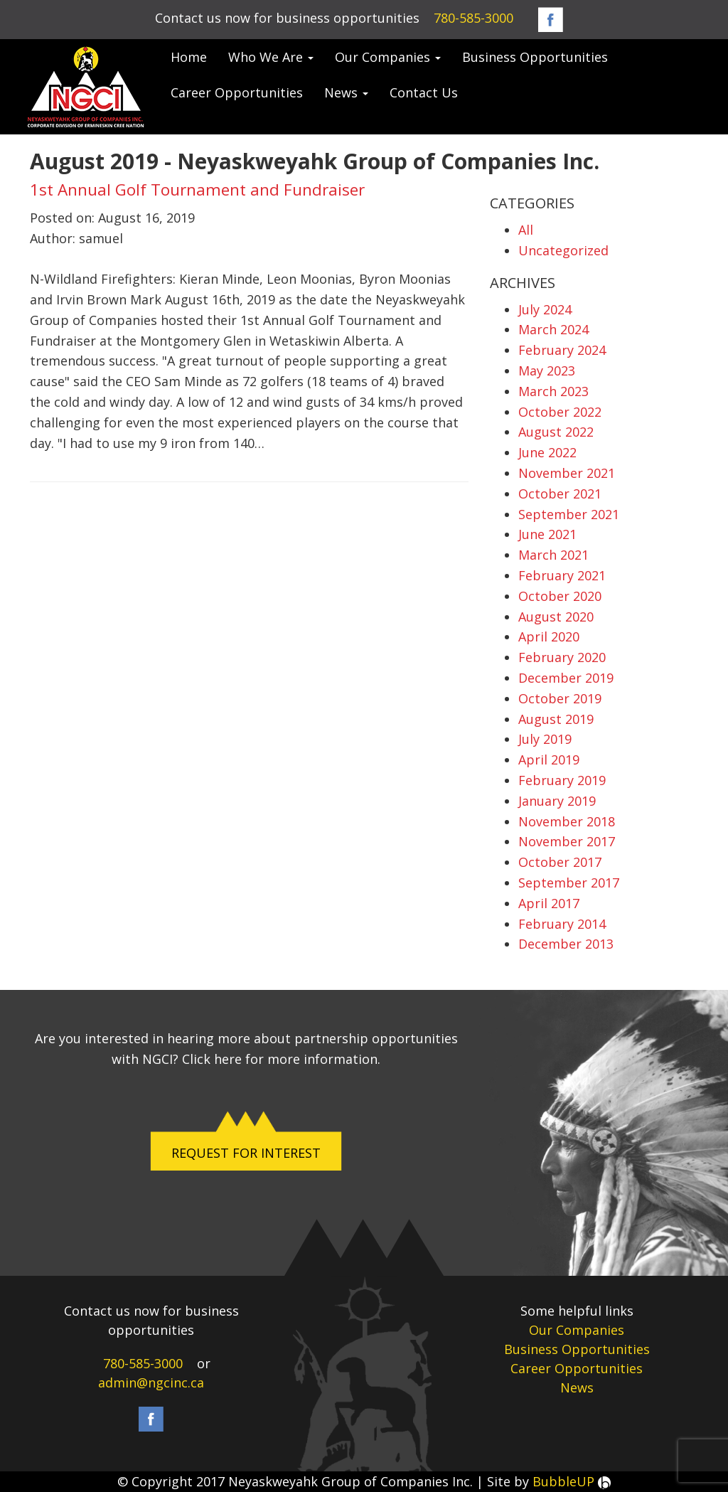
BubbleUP (571, 1481)
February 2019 (562, 780)
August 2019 (556, 719)
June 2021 (547, 534)
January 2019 (557, 800)
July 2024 (545, 309)
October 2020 (559, 595)
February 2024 (562, 349)
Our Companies (388, 56)
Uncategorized (563, 250)
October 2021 (559, 493)
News (346, 92)
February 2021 (562, 575)
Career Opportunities (237, 92)
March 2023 (553, 391)
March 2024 (553, 329)
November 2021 (566, 472)
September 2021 (568, 514)
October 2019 (559, 698)
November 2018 (566, 821)
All (525, 229)
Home (189, 56)
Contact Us (424, 92)
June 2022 (547, 452)
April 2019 (548, 759)
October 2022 (559, 411)
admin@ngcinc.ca (151, 1382)
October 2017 (559, 861)
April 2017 (548, 903)
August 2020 (556, 616)
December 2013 (566, 943)
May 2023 (546, 370)
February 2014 (562, 923)
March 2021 (553, 554)
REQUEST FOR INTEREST (246, 1152)
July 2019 (545, 738)
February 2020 (562, 657)
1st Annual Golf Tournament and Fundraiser (197, 189)
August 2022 (556, 431)
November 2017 (566, 841)
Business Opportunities (535, 56)
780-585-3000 (473, 17)
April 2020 (548, 636)
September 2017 (568, 882)
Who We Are (271, 56)
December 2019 (566, 677)
